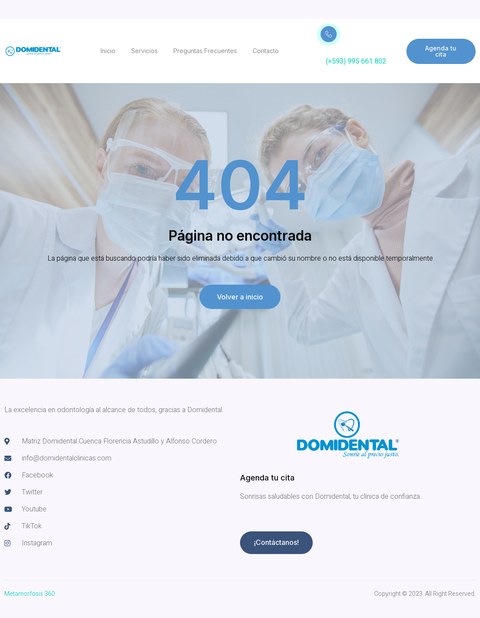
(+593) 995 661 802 (356, 61)
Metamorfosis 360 (29, 593)
